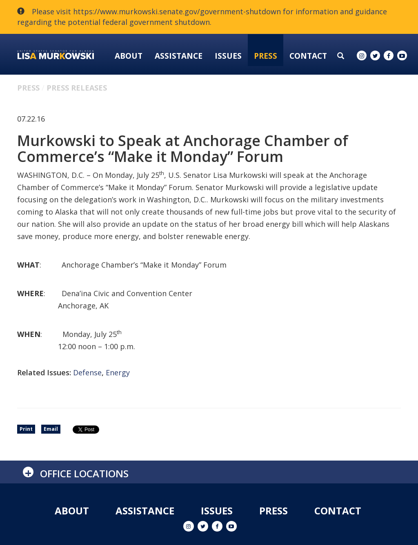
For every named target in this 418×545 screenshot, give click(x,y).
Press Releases (77, 88)
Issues (228, 56)
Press (265, 56)
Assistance (178, 56)
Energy (118, 372)
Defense (87, 372)
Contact (308, 56)
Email (51, 428)
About (128, 56)
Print (26, 428)
